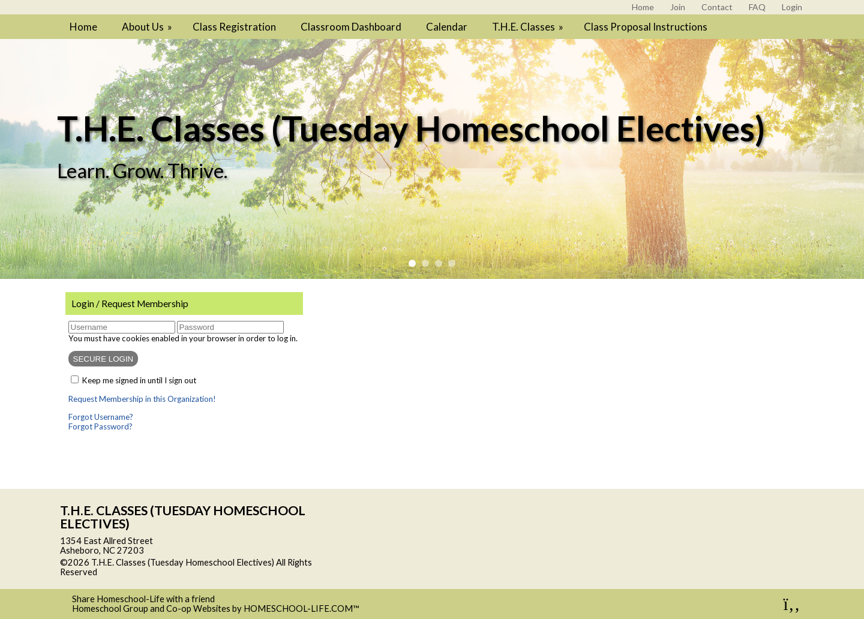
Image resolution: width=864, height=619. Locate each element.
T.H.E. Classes (528, 26)
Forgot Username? (100, 417)
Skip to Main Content (149, 572)
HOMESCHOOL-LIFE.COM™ (301, 608)
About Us (148, 26)
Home (83, 26)
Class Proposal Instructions (645, 26)
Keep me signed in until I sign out (139, 380)
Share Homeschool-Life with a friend (143, 599)
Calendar (446, 26)
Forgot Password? (100, 426)
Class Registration (234, 26)
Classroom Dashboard (351, 26)
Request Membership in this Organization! (142, 399)
